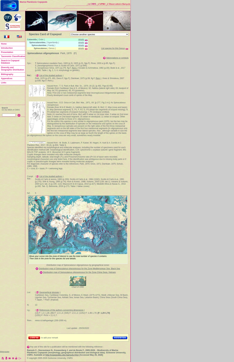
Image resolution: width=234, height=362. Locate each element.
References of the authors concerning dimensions (61, 310)
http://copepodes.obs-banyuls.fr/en (62, 355)
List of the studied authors (50, 75)
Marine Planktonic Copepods (33, 2)
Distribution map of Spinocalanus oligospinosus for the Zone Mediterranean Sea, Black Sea (79, 268)
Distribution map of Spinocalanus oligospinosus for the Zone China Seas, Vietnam (79, 272)
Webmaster (4, 352)
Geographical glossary (49, 292)
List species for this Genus (113, 48)
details (81, 39)
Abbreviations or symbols (117, 58)
